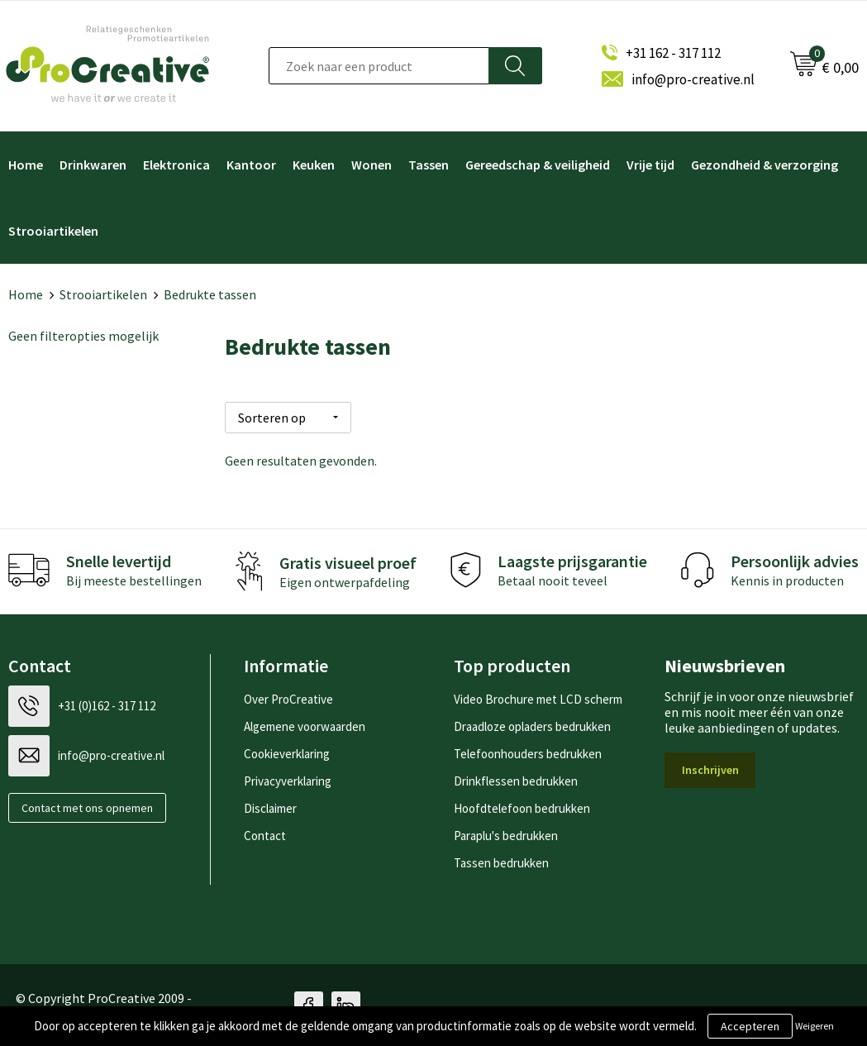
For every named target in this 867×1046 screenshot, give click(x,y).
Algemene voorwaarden (304, 724)
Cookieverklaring (287, 751)
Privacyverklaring (287, 778)
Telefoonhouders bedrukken (528, 751)
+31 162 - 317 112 (673, 53)
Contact (265, 833)
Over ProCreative (288, 696)
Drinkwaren (93, 164)
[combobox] (379, 65)
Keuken (314, 164)
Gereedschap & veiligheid (537, 164)
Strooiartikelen (103, 294)
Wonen (371, 164)
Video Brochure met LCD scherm (538, 696)
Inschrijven (710, 767)
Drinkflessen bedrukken (516, 778)
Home (25, 294)
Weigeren (814, 1026)
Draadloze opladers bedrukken (532, 724)
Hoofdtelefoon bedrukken (522, 806)
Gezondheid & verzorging (764, 164)
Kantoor (251, 164)
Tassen (428, 164)
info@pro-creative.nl (693, 79)
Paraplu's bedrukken (506, 833)
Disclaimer (270, 806)
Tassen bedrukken (501, 860)
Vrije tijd (650, 164)
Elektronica (176, 164)
